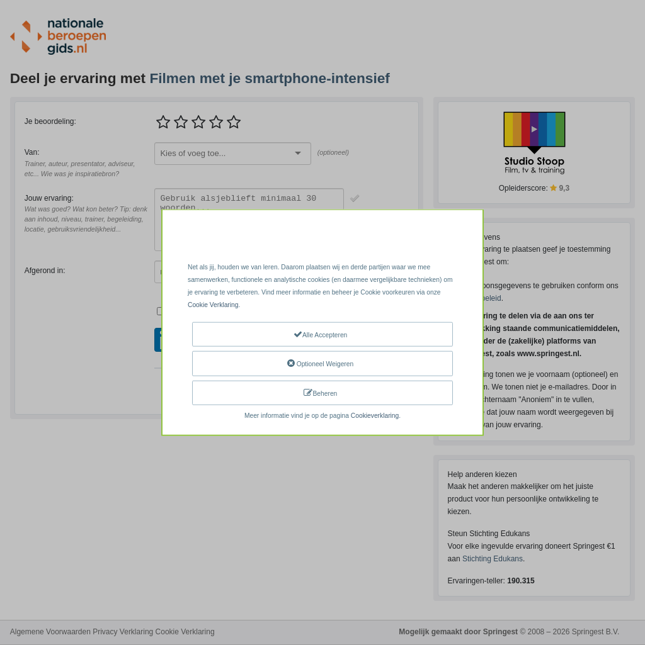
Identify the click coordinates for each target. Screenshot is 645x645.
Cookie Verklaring (213, 304)
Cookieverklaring (375, 415)
